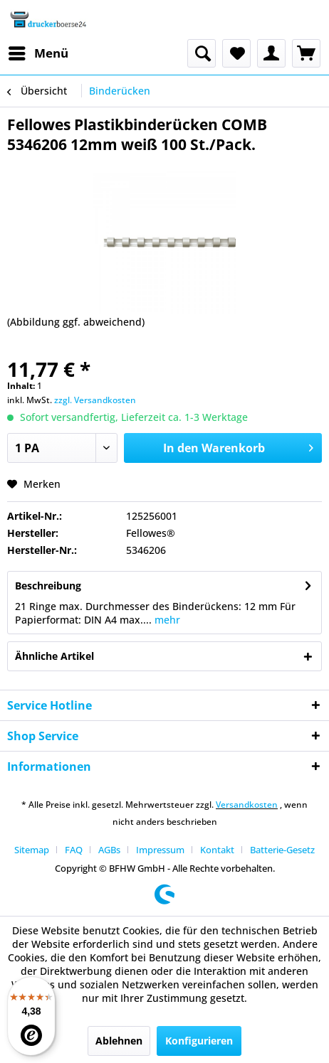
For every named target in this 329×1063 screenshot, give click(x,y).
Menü (38, 51)
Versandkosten (247, 804)
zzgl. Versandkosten (95, 400)
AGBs (109, 849)
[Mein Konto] (271, 53)
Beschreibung (48, 585)
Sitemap (31, 849)
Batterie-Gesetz (282, 849)
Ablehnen (118, 1040)
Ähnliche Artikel (54, 656)
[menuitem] (37, 53)
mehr (166, 619)
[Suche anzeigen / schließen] (201, 53)
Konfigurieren (199, 1040)
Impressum (160, 849)
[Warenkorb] (306, 53)
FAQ (74, 849)
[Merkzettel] (236, 53)
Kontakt (217, 849)
